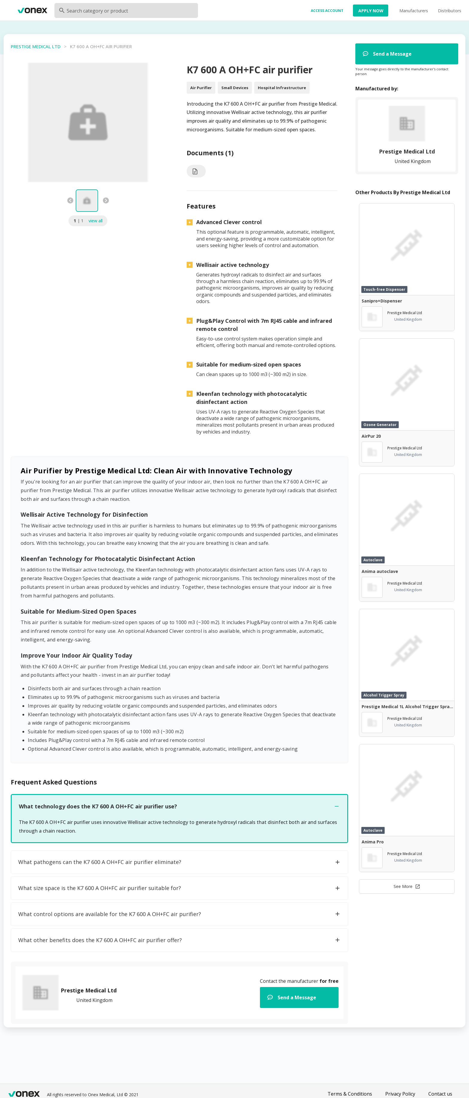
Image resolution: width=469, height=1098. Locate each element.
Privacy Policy (400, 1094)
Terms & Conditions (350, 1094)
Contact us (440, 1094)
